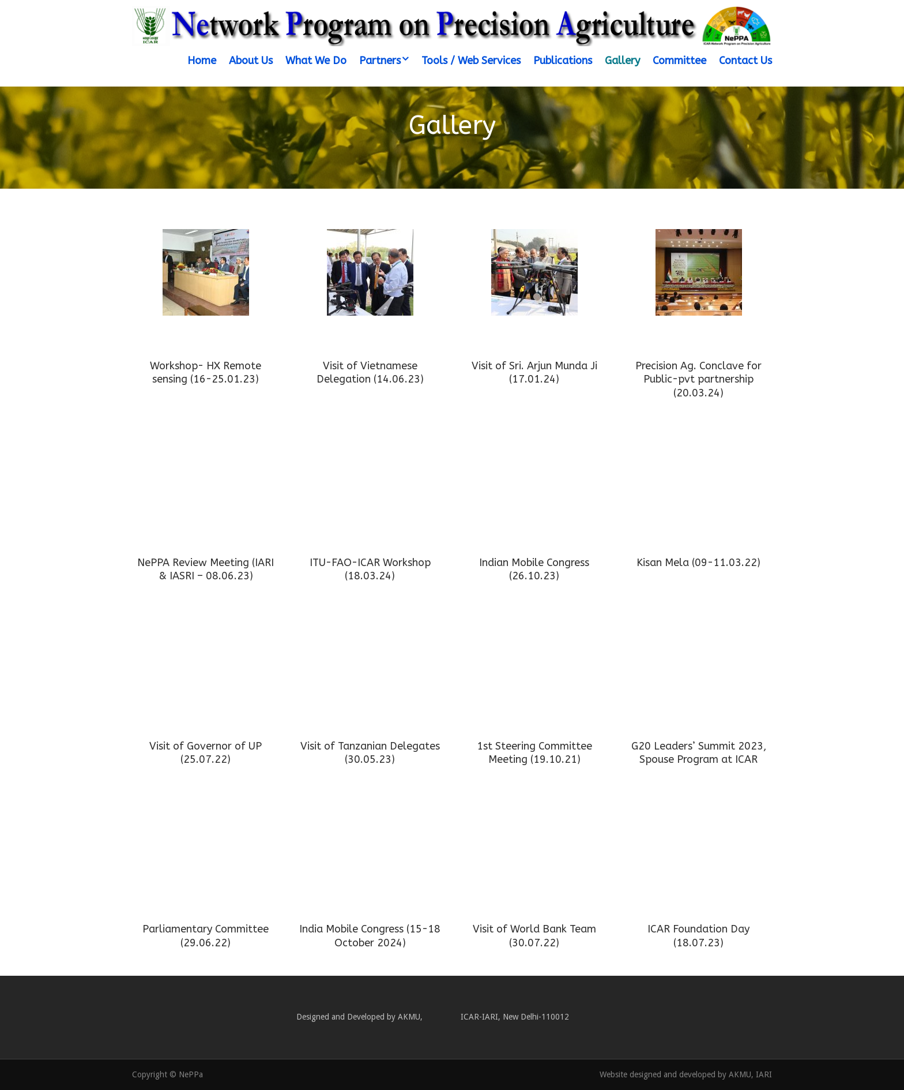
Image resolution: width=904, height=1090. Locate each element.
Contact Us (745, 60)
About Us (251, 60)
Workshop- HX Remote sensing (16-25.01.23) (205, 372)
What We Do (315, 60)
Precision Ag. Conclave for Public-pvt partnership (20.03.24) (698, 379)
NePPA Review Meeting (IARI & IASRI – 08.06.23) (205, 569)
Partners (380, 60)
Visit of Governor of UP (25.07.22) (205, 753)
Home (201, 60)
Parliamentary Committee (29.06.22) (205, 936)
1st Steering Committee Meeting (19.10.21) (534, 753)
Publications (562, 60)
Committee (679, 60)
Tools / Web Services (471, 60)
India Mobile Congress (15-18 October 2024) (369, 936)
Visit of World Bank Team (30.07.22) (534, 936)
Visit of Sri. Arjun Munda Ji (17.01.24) (534, 372)
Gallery (622, 60)
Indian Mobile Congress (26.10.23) (534, 569)
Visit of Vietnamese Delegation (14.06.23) (370, 372)
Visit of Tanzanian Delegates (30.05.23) (370, 753)
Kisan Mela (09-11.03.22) (698, 562)
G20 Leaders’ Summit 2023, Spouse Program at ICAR (698, 753)
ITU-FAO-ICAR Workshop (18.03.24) (370, 569)
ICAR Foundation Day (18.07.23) (698, 936)
